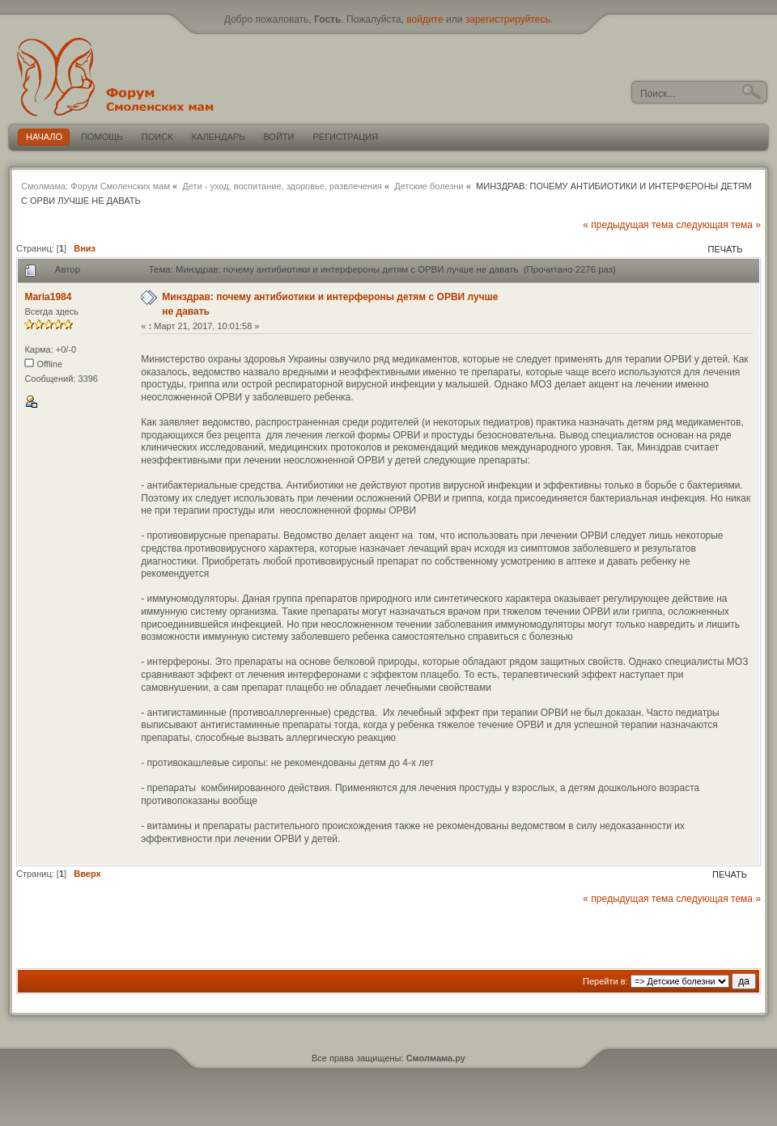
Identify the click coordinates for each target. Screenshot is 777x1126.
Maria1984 (47, 297)
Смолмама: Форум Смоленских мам (95, 186)
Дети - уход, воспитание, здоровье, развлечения (282, 186)
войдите (424, 19)
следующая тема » (718, 225)
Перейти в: (605, 981)
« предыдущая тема (628, 225)
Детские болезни (428, 186)
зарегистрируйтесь (507, 19)
